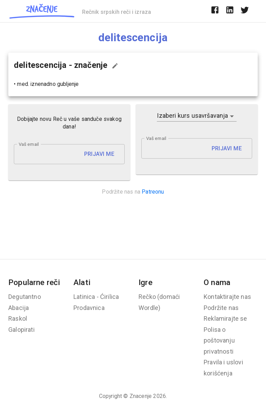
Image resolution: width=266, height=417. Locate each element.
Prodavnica (89, 307)
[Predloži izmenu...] (115, 65)
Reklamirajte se (225, 318)
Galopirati (21, 329)
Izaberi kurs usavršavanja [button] (192, 115)
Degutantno (24, 296)
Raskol (17, 318)
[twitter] (244, 11)
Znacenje (141, 396)
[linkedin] (229, 11)
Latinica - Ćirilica (96, 296)
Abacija (18, 307)
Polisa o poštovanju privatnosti (219, 340)
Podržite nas (221, 307)
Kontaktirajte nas (227, 296)
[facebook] (215, 11)
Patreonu (153, 191)
